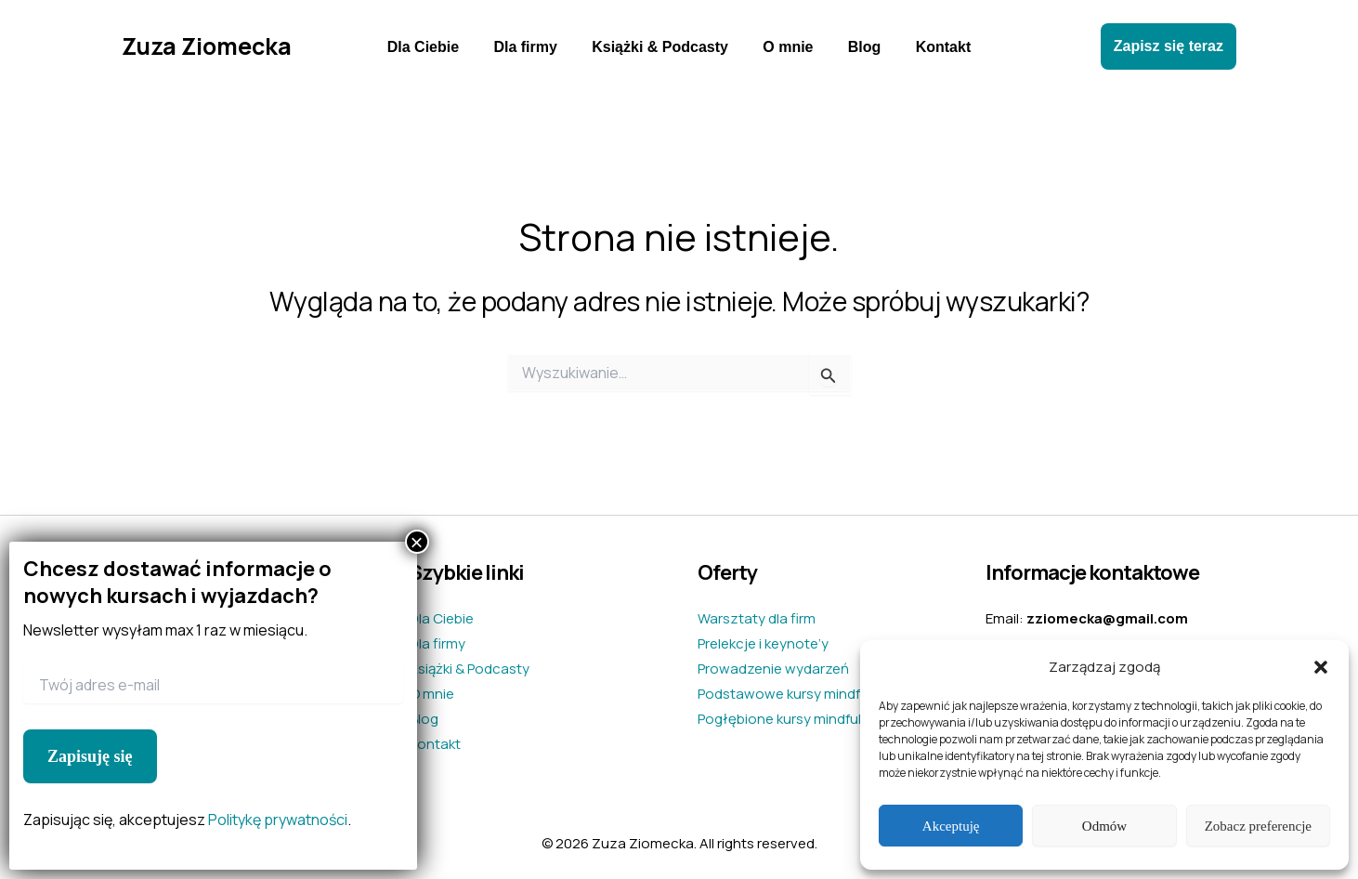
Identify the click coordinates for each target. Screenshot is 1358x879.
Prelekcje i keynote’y (763, 643)
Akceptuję (951, 826)
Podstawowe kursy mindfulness (800, 693)
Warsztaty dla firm (757, 618)
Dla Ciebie (435, 47)
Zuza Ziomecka (207, 46)
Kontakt (931, 47)
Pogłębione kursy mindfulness (795, 718)
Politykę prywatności (277, 819)
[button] (1321, 667)
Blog (857, 47)
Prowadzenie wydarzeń (773, 668)
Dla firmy (532, 47)
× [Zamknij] (417, 542)
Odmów (1104, 826)
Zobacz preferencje (1258, 826)
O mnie (786, 47)
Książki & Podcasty (662, 47)
